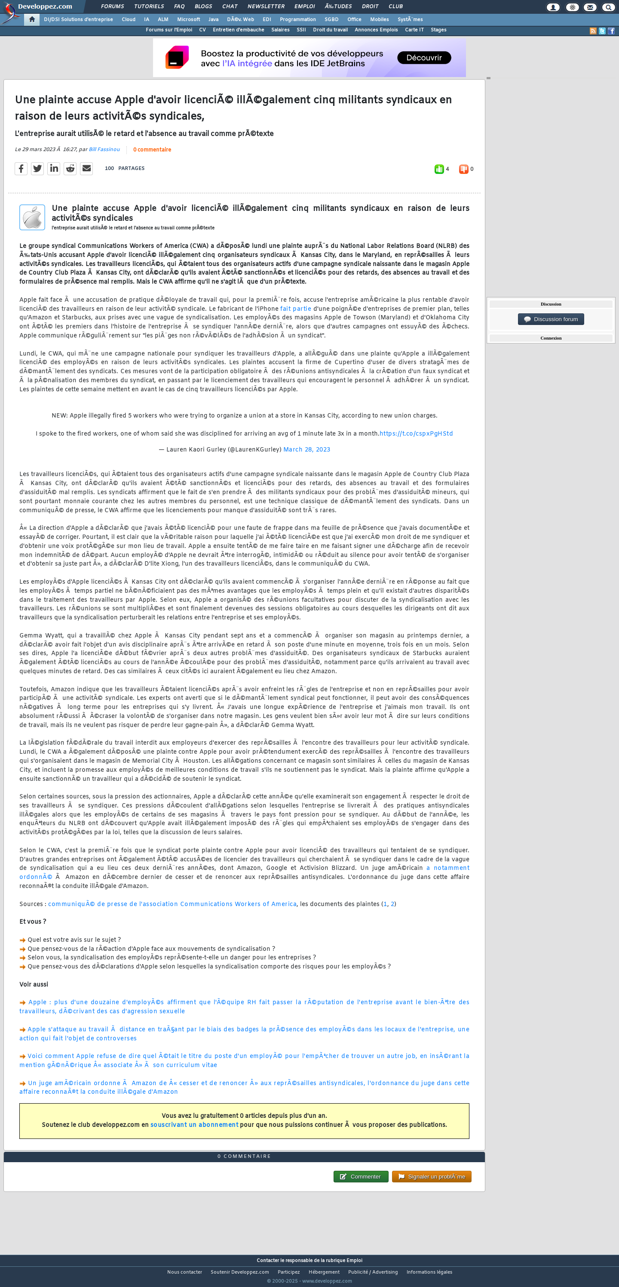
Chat (229, 6)
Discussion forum (551, 319)
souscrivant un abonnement (194, 1130)
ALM (163, 20)
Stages (439, 30)
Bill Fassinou (104, 155)
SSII (301, 30)
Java (213, 20)
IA (146, 20)
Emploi (305, 6)
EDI (267, 20)
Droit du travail (330, 30)
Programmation (298, 20)
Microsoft (188, 20)
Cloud (128, 20)
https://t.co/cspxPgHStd (417, 439)
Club (395, 6)
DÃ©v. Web (240, 20)
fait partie (295, 314)
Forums (112, 6)
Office (354, 20)
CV (202, 30)
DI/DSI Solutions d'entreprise (78, 20)
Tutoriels (149, 6)
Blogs (203, 6)
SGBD (332, 20)
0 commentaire (152, 155)
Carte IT (414, 30)
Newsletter (266, 6)
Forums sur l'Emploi (169, 30)
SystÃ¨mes (410, 20)
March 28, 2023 (307, 455)
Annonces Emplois (376, 30)
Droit (370, 6)
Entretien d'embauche (238, 30)
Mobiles (379, 20)
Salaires (280, 30)
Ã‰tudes (338, 6)
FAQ (179, 6)
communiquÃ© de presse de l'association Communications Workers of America (172, 910)
